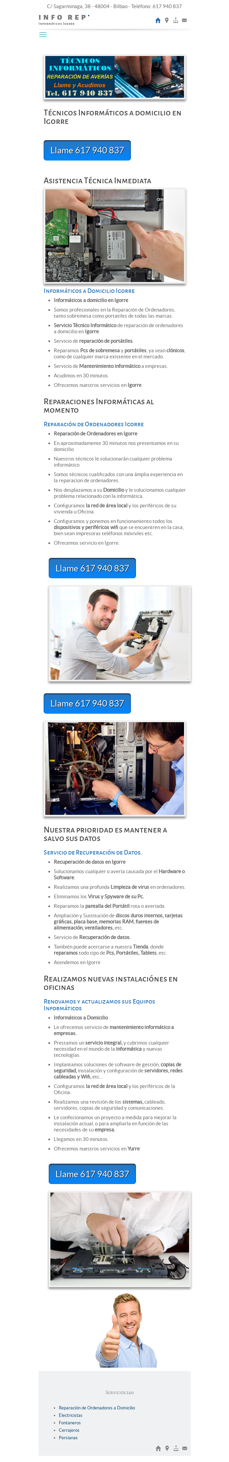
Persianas (68, 1437)
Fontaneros (70, 1422)
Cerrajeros (69, 1430)
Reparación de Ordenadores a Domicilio (97, 1407)
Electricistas (71, 1415)
